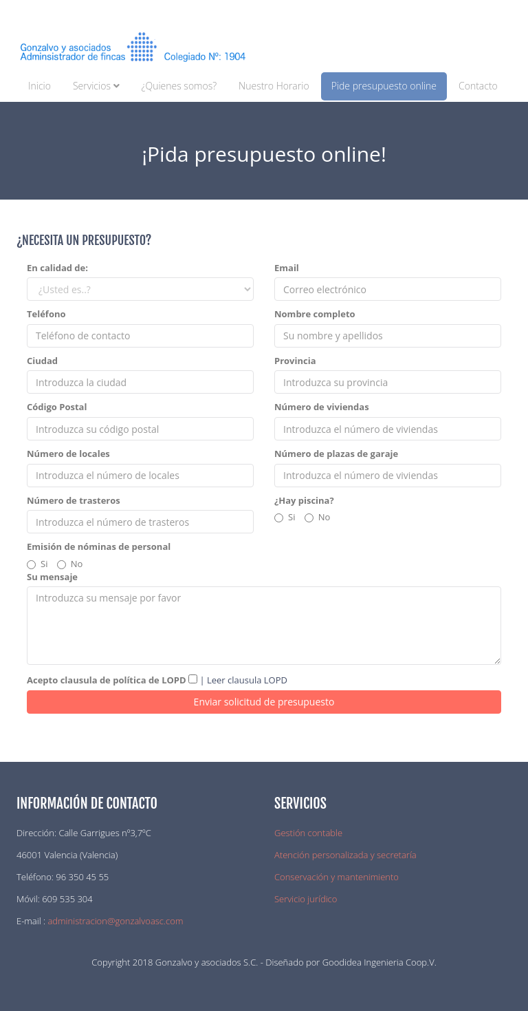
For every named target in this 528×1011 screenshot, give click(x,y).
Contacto (478, 85)
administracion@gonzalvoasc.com (115, 921)
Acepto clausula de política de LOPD (106, 680)
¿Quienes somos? (179, 85)
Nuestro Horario (274, 85)
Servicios (96, 85)
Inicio (39, 85)
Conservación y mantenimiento (336, 877)
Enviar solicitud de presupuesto (264, 701)
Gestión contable (308, 833)
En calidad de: (57, 268)
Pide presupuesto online (384, 85)
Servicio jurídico (305, 899)
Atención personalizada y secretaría (345, 855)
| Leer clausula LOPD (242, 680)
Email (286, 268)
